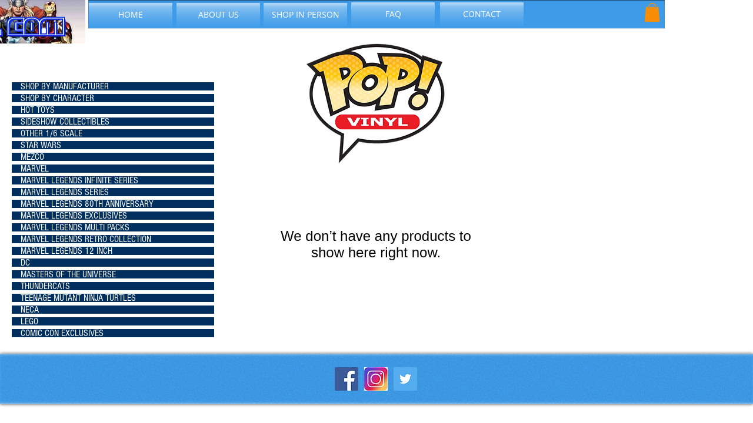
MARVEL (35, 168)
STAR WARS (41, 145)
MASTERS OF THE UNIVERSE (68, 274)
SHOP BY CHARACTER (57, 98)
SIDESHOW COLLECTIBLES (65, 122)
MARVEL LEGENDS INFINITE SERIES (79, 180)
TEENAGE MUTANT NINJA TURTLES (78, 298)
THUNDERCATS (45, 286)
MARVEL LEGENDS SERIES (65, 192)
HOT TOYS (38, 110)
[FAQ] (393, 14)
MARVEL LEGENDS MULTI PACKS (75, 227)
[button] (652, 12)
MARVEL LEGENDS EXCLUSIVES (74, 216)
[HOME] (130, 14)
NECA (30, 310)
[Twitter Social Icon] (405, 379)
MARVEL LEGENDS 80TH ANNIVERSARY (87, 204)
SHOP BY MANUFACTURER (65, 86)
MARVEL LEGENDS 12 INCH (66, 251)
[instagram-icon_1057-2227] (376, 379)
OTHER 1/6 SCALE (51, 133)
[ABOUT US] (218, 14)
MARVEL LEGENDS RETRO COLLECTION (86, 239)
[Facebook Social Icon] (346, 379)
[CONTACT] (482, 14)
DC (25, 262)
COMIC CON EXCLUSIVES (62, 333)
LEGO (29, 321)
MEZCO (32, 157)
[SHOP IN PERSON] (305, 14)
